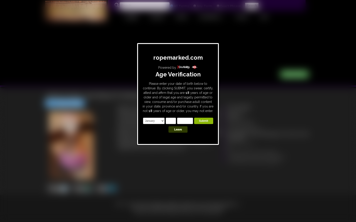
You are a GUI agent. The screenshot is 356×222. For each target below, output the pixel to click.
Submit (203, 120)
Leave (178, 129)
